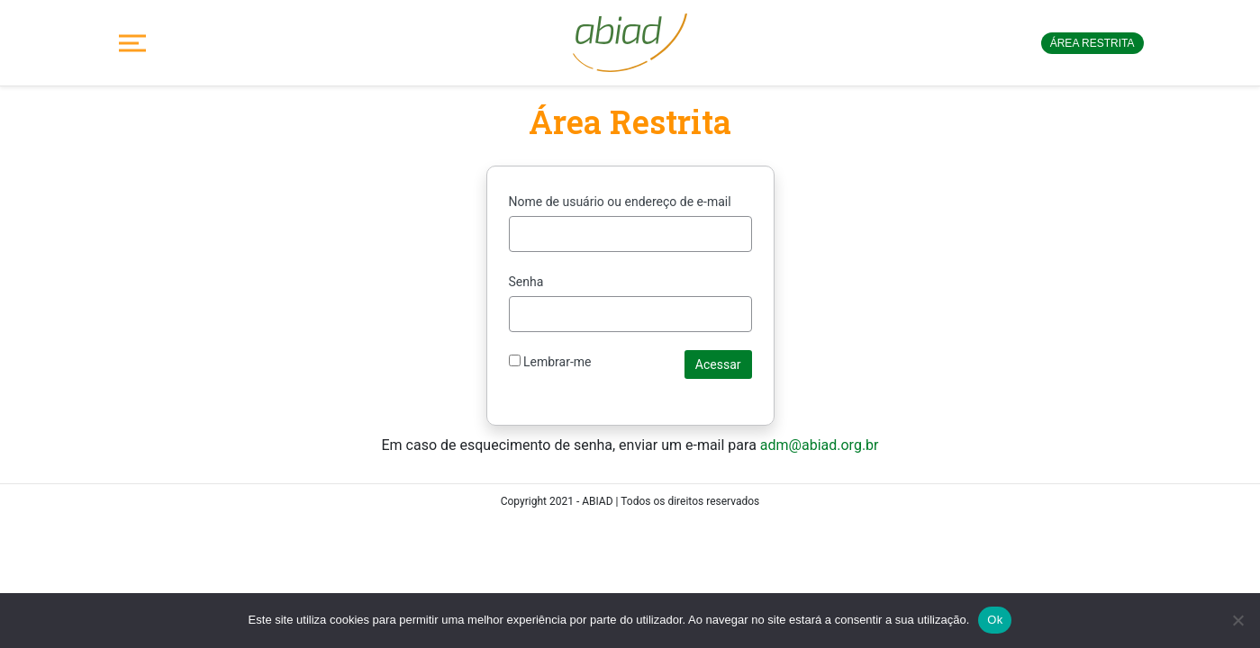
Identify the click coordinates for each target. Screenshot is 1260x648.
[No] (1237, 620)
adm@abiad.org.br (819, 445)
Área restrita (1092, 43)
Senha (526, 281)
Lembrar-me (550, 362)
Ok (994, 619)
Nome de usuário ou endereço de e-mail (620, 201)
